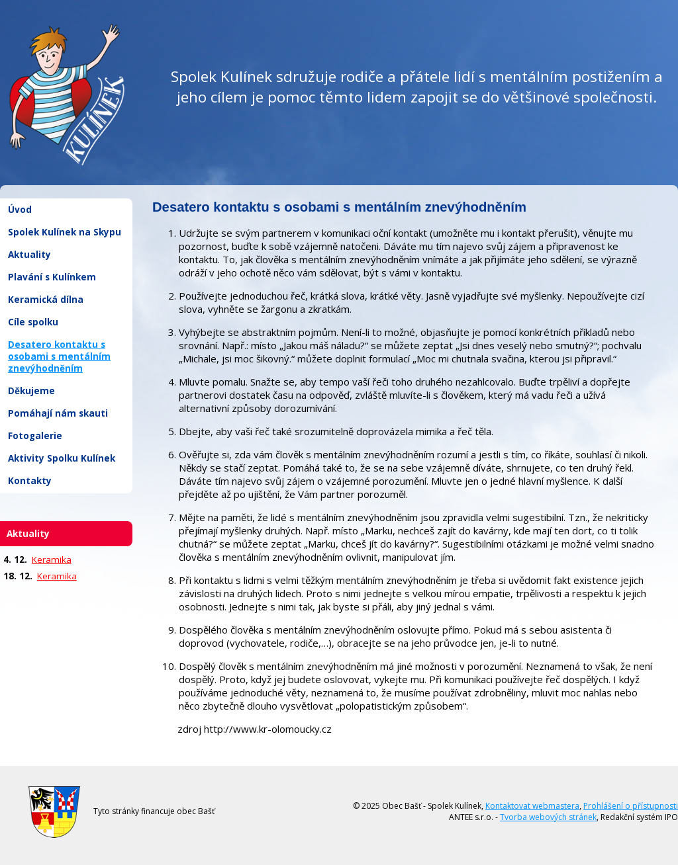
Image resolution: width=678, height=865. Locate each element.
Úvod (20, 210)
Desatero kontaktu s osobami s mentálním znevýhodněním (59, 356)
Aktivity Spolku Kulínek (61, 458)
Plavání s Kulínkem (52, 277)
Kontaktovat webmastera (532, 805)
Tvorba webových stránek (548, 817)
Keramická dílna (45, 300)
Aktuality (29, 255)
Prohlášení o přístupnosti (630, 805)
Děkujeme (31, 391)
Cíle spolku (33, 322)
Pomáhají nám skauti (58, 413)
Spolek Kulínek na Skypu (64, 232)
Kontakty (30, 481)
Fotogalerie (35, 436)
